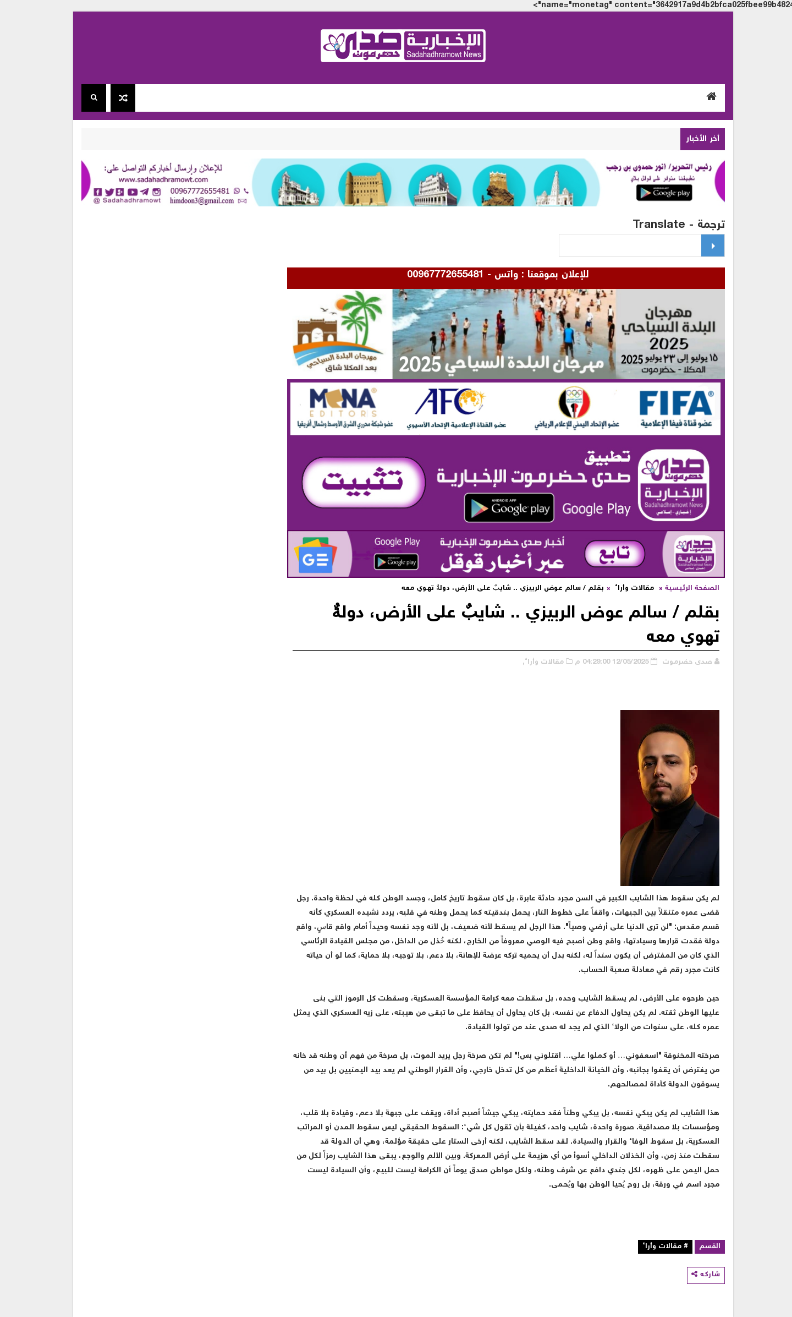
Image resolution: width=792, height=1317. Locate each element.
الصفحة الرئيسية (685, 588)
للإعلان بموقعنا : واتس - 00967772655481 (486, 275)
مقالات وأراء (627, 588)
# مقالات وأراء (658, 1247)
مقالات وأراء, (536, 662)
